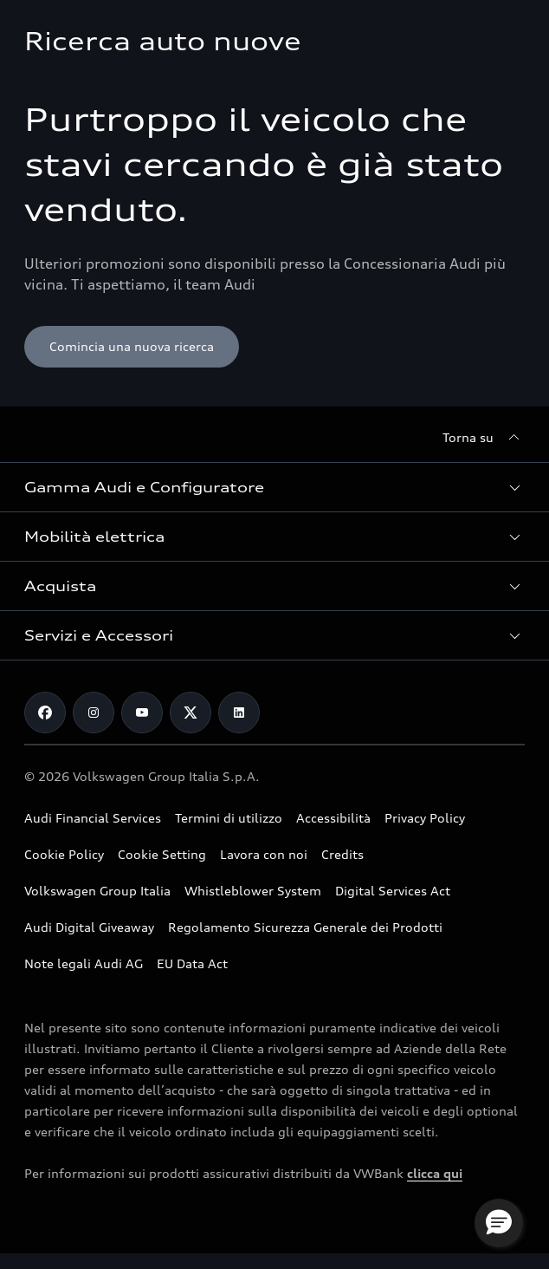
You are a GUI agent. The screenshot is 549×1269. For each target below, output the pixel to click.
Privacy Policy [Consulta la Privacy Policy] (424, 817)
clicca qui (434, 1173)
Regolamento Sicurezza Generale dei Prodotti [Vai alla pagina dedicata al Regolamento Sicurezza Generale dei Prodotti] (305, 927)
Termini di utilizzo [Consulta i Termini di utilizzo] (228, 817)
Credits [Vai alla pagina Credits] (342, 854)
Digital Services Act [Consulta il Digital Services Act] (392, 890)
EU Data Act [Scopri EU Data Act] (192, 963)
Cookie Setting (162, 854)
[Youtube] (142, 712)
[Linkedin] (239, 712)
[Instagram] (93, 712)
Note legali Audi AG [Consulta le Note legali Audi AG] (83, 963)
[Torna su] (483, 437)
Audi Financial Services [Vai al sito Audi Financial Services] (92, 817)
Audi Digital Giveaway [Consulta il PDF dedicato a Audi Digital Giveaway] (89, 927)
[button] (274, 487)
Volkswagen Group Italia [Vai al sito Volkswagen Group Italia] (97, 890)
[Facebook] (45, 712)
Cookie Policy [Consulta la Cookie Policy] (64, 854)
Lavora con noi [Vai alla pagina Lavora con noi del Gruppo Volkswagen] (263, 854)
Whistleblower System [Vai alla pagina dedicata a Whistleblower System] (252, 890)
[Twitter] (190, 712)
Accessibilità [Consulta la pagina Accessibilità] (333, 817)
